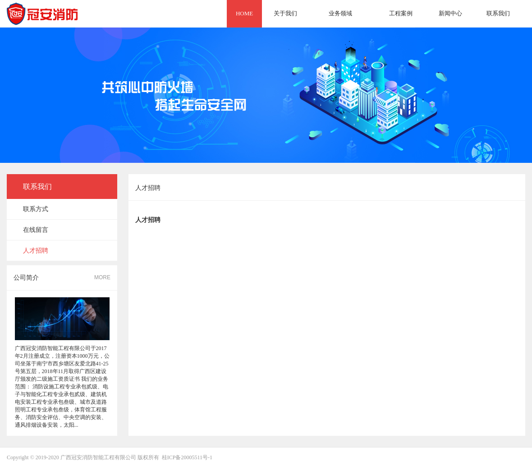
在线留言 (35, 229)
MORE (102, 277)
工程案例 (401, 13)
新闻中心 (450, 13)
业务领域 (340, 13)
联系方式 (35, 209)
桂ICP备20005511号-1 (187, 457)
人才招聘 (35, 250)
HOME (244, 13)
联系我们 (498, 13)
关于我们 (285, 13)
